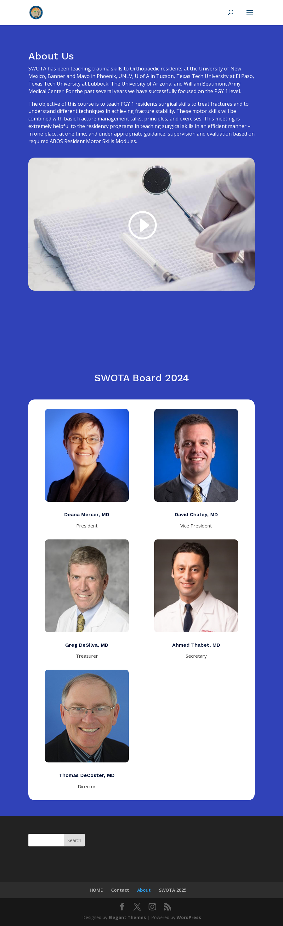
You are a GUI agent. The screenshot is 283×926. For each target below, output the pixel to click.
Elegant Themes (127, 917)
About (144, 890)
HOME (96, 890)
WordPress (189, 917)
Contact (120, 890)
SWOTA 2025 (172, 890)
